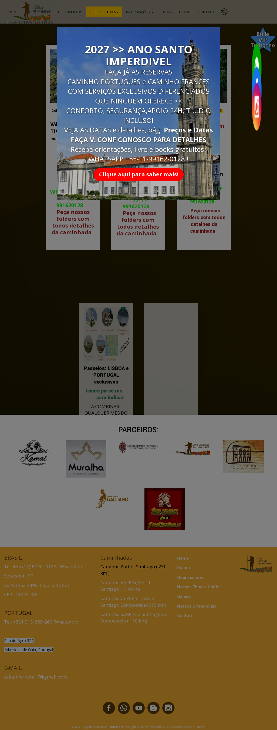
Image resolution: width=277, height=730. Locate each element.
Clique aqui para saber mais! (138, 174)
